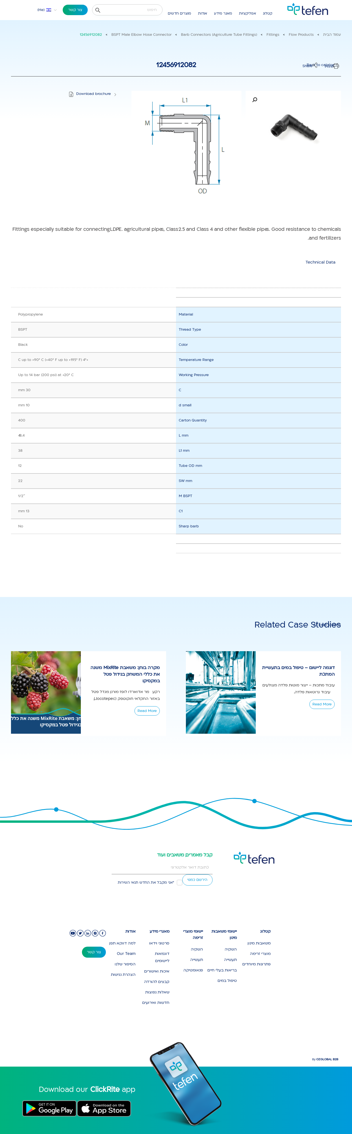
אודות (202, 13)
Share (307, 66)
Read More (147, 710)
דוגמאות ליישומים (162, 957)
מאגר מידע (223, 13)
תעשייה (230, 959)
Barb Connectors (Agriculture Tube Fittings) (219, 34)
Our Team (126, 953)
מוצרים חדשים (179, 13)
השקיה (231, 949)
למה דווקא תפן (122, 943)
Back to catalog (320, 64)
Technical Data (321, 262)
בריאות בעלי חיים (222, 970)
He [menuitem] (40, 9)
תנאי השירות (128, 882)
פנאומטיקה (193, 970)
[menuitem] (43, 9)
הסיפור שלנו (125, 964)
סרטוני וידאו (159, 943)
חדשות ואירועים (155, 1002)
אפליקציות (247, 13)
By (325, 1059)
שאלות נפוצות (157, 992)
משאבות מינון (259, 943)
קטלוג (267, 13)
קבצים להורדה (156, 981)
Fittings (272, 34)
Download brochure (93, 93)
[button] (255, 100)
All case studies (327, 624)
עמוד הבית (332, 34)
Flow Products (301, 34)
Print (329, 66)
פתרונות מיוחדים (256, 964)
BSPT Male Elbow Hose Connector (141, 34)
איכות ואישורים (156, 971)
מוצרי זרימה (260, 953)
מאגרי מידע (159, 931)
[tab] (320, 262)
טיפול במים (227, 980)
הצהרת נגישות (123, 974)
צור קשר (75, 9)
